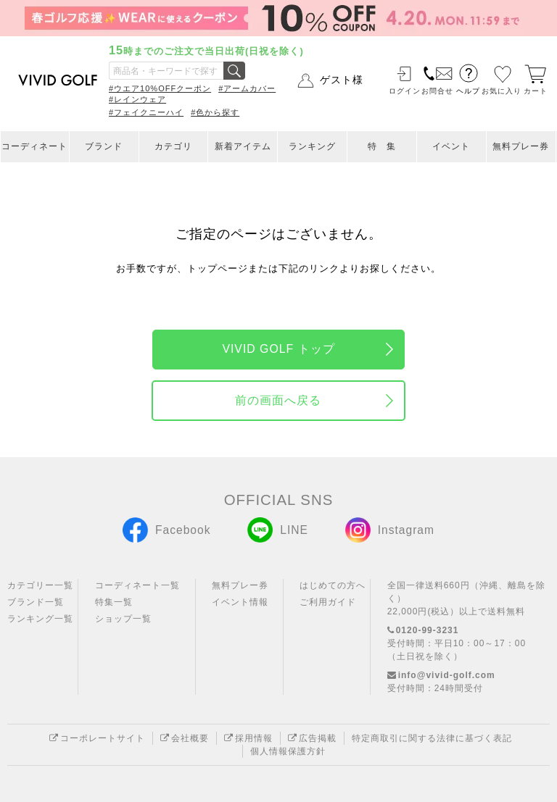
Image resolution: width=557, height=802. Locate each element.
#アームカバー (247, 88)
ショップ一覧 (123, 619)
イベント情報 (240, 602)
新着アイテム (243, 146)
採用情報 (248, 738)
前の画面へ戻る (278, 400)
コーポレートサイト (97, 738)
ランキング (312, 146)
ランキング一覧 (40, 619)
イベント (451, 146)
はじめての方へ (333, 585)
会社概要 (184, 738)
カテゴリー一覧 (40, 585)
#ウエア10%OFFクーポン (160, 88)
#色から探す (215, 112)
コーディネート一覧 (137, 585)
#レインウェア (137, 99)
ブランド (104, 146)
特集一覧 (114, 602)
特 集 (382, 146)
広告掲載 (312, 738)
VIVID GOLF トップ (278, 349)
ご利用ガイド (328, 602)
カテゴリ (173, 146)
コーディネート (34, 146)
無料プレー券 (520, 146)
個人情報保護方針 (288, 751)
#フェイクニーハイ (146, 112)
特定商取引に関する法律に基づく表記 (432, 738)
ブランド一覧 (35, 602)
